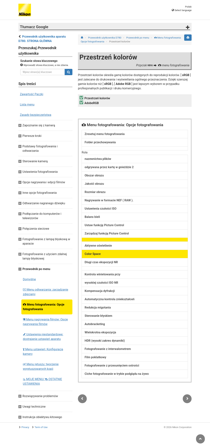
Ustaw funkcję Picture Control (104, 225)
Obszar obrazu (94, 175)
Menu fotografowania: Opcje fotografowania (43, 307)
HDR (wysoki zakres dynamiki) (105, 340)
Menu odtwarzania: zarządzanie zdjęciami (45, 292)
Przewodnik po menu (138, 37)
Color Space (93, 254)
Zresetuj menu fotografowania (105, 134)
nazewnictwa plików (98, 159)
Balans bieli (92, 217)
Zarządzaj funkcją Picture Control (107, 233)
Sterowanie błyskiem (98, 316)
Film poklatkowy (95, 357)
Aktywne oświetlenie (98, 245)
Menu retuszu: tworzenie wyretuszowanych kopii (41, 366)
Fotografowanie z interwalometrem (108, 349)
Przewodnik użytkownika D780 (105, 37)
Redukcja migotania (98, 307)
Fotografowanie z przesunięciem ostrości (112, 365)
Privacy (25, 427)
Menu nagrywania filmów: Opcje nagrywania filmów (45, 322)
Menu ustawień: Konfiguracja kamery (43, 352)
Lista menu (27, 104)
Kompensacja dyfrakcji (100, 291)
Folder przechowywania (100, 142)
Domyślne (29, 279)
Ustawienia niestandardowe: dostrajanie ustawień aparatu (43, 337)
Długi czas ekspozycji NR (101, 262)
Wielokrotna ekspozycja (100, 332)
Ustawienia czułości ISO (100, 208)
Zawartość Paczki (31, 94)
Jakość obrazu (94, 183)
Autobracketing (95, 324)
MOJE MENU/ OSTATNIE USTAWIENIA (42, 381)
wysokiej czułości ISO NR (101, 282)
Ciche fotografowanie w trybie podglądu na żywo (117, 374)
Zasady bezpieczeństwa (35, 115)
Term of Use (41, 427)
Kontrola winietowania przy (102, 274)
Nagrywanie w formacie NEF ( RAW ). (109, 200)
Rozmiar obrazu (95, 192)
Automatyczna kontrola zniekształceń (109, 299)
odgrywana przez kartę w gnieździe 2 (109, 167)
